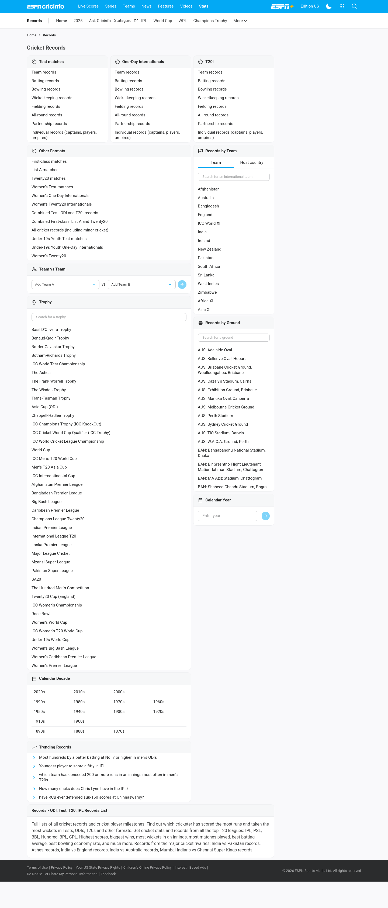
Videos (186, 6)
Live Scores (88, 6)
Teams (129, 6)
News (146, 6)
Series (110, 6)
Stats (204, 6)
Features (166, 6)
